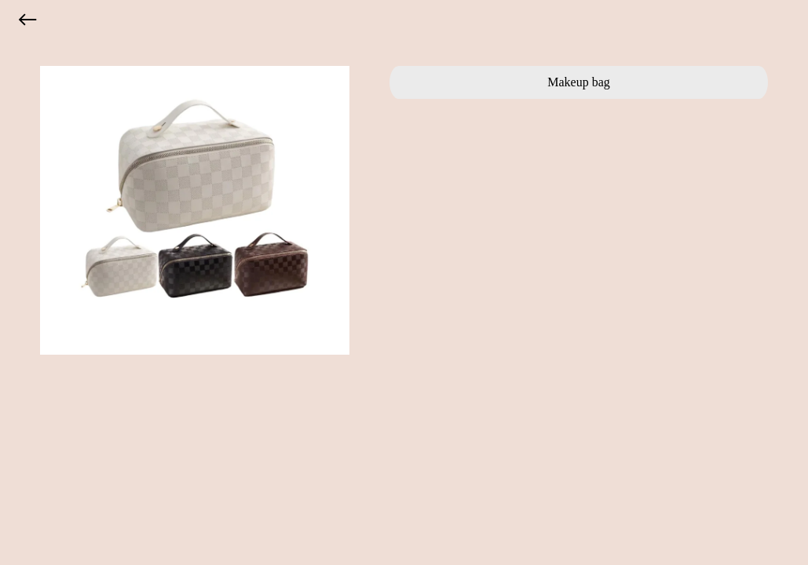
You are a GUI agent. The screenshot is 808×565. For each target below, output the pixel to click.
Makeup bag (578, 82)
